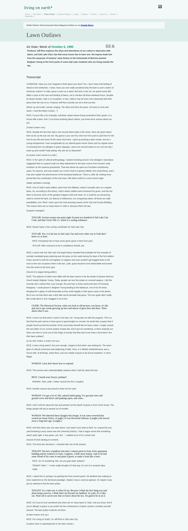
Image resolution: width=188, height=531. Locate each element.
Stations (85, 14)
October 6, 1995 (62, 46)
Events (94, 14)
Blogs (76, 14)
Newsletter (29, 16)
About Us (103, 14)
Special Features (64, 14)
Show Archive (49, 14)
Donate (113, 14)
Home (27, 14)
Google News (87, 25)
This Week (37, 14)
